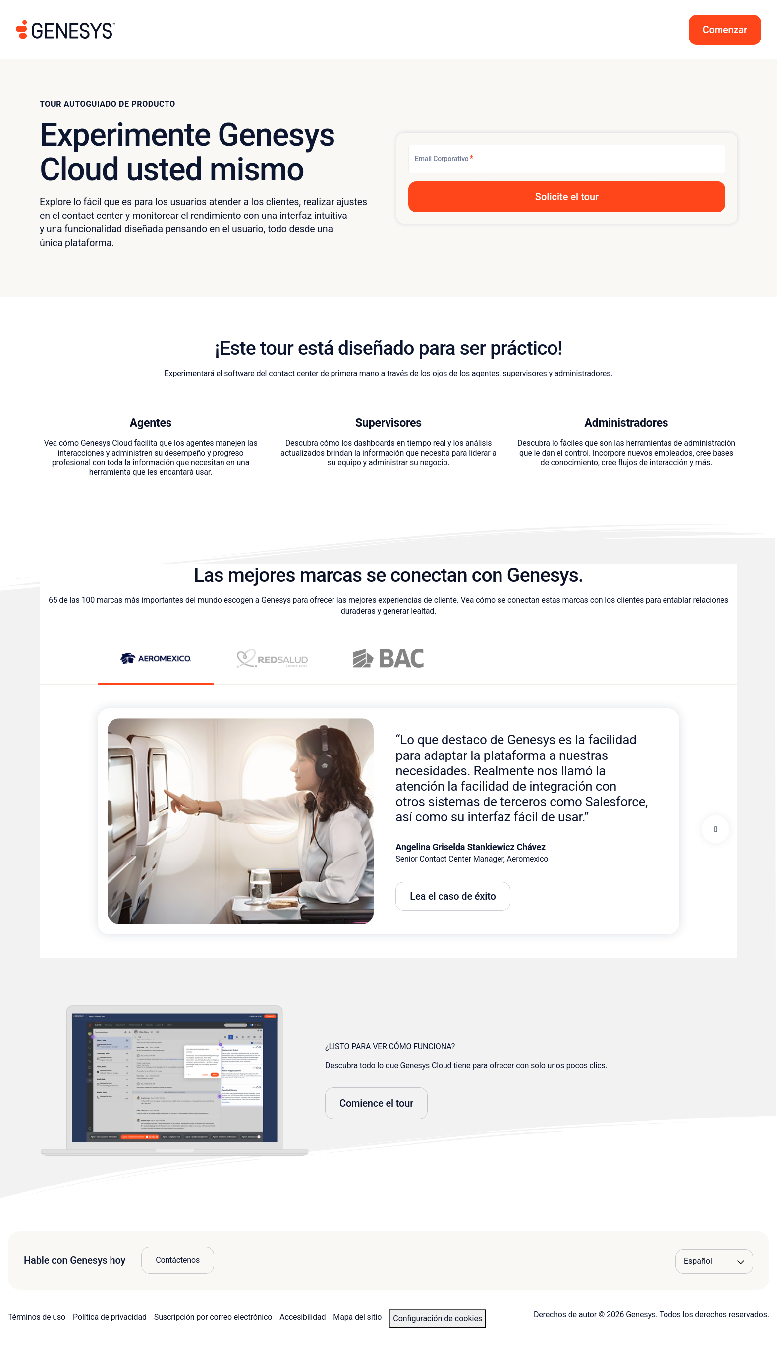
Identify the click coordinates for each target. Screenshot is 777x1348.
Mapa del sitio (357, 1317)
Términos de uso (36, 1317)
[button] (725, 30)
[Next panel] (715, 829)
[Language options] (714, 1261)
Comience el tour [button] (376, 1103)
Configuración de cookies (437, 1318)
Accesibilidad (302, 1317)
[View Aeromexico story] (156, 666)
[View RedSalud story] (272, 666)
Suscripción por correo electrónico (213, 1317)
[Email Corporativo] (566, 159)
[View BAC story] (389, 666)
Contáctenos (178, 1260)
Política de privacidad (110, 1317)
